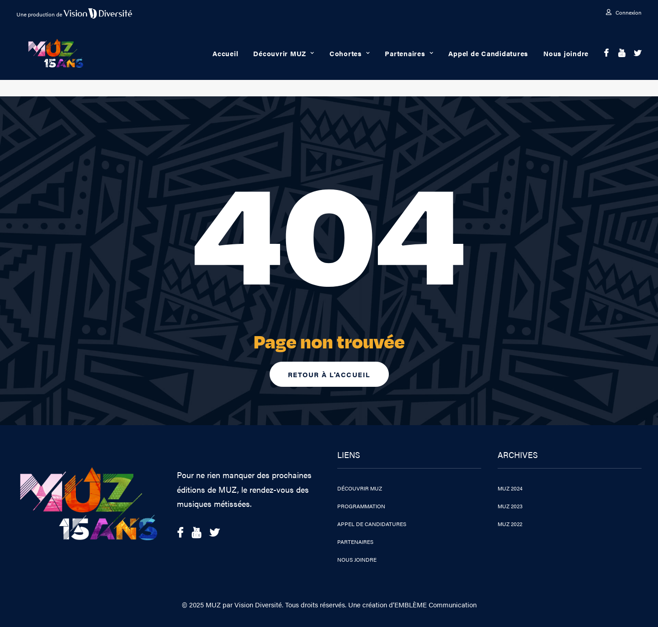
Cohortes (349, 61)
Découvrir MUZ (283, 61)
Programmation (361, 506)
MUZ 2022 (510, 524)
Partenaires (409, 61)
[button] (606, 61)
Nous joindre (566, 61)
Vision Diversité (258, 604)
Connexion (629, 12)
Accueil (225, 61)
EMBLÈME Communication (435, 604)
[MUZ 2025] (59, 61)
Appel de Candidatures (488, 61)
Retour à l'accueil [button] (329, 374)
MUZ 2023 (510, 506)
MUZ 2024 (510, 488)
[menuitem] (624, 12)
